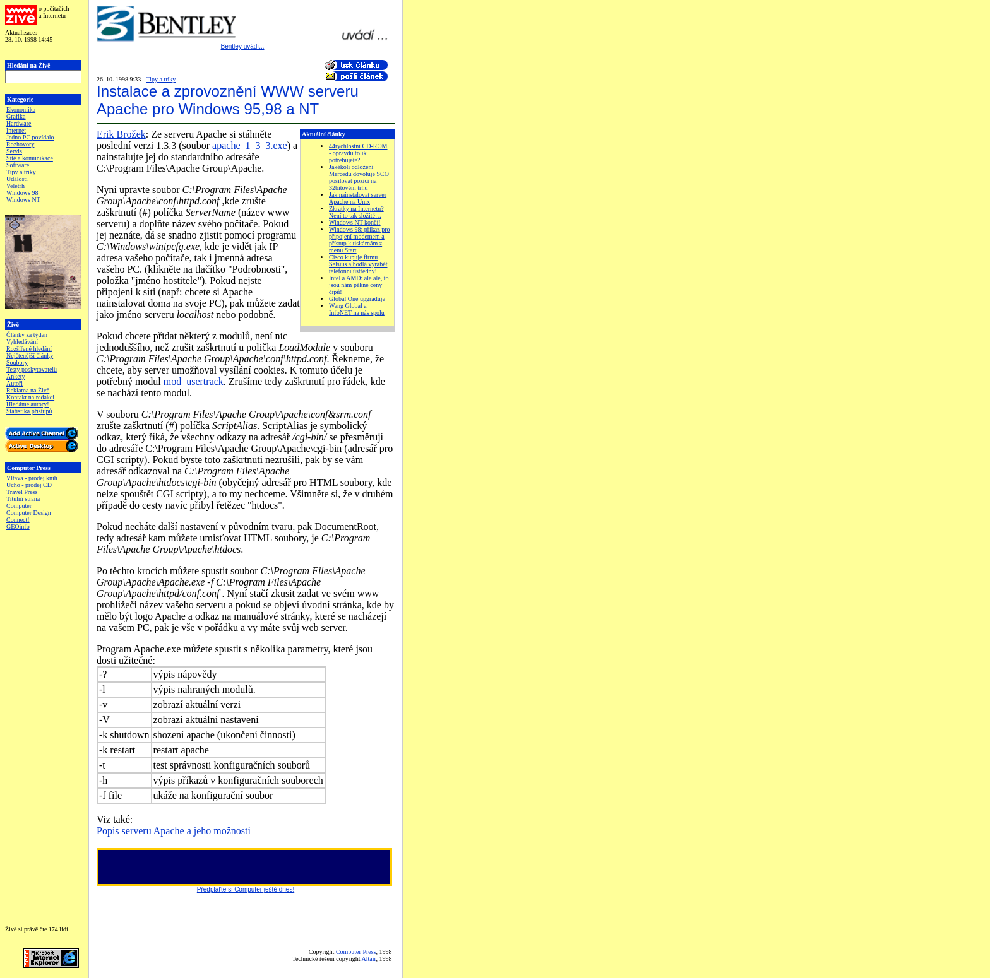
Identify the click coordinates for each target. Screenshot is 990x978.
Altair (369, 958)
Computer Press (356, 951)
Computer (19, 505)
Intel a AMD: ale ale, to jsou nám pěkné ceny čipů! (358, 284)
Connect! (18, 519)
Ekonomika (20, 109)
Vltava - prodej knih (31, 477)
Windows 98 (22, 192)
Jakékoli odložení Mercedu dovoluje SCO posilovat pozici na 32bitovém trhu (359, 177)
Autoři (14, 383)
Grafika (16, 116)
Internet (16, 130)
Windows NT (23, 199)
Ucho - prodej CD (29, 484)
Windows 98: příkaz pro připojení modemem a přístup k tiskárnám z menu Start (359, 240)
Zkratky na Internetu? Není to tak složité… (356, 212)
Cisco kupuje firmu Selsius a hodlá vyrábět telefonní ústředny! (358, 264)
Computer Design (28, 512)
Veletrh (15, 185)
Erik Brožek (121, 134)
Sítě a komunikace (29, 158)
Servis (14, 151)
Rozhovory (20, 144)
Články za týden (26, 334)
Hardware (18, 123)
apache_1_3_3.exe (249, 145)
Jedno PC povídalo (30, 137)
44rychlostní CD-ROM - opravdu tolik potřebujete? (358, 153)
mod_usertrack (194, 381)
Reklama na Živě (27, 390)
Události (17, 178)
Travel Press (21, 491)
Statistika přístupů (29, 411)
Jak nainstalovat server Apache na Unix (357, 198)
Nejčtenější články (29, 355)
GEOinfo (18, 526)
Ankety (15, 376)
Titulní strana (23, 498)
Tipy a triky (21, 171)
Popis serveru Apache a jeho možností (174, 830)
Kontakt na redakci (30, 397)
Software (17, 165)
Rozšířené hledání (29, 348)
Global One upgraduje (357, 298)
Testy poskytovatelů (31, 369)
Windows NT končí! (355, 222)
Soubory (17, 362)
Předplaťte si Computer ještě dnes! (245, 889)
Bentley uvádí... (243, 46)
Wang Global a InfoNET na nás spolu (357, 309)
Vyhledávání (22, 341)
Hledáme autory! (27, 404)
